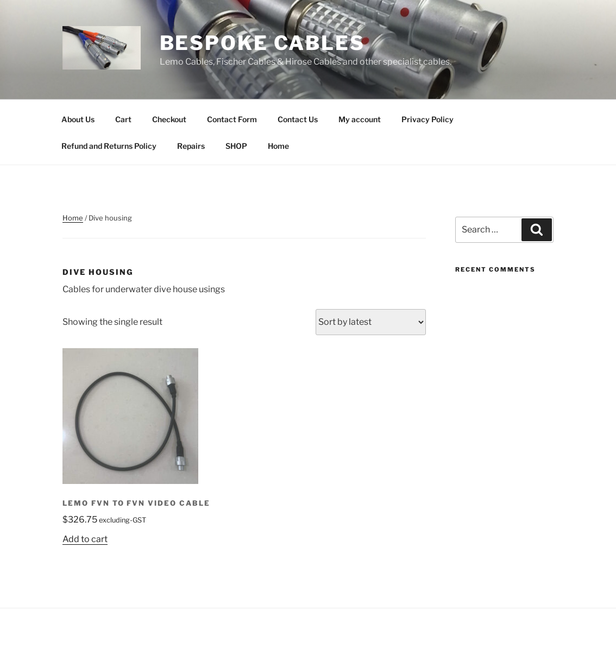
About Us (78, 119)
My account (359, 119)
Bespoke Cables (262, 43)
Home (278, 145)
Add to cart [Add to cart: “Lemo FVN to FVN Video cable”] (85, 539)
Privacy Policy (427, 119)
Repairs (191, 145)
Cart (123, 119)
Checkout (169, 119)
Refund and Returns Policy (108, 145)
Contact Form (232, 119)
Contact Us (298, 119)
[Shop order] (371, 322)
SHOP (236, 145)
